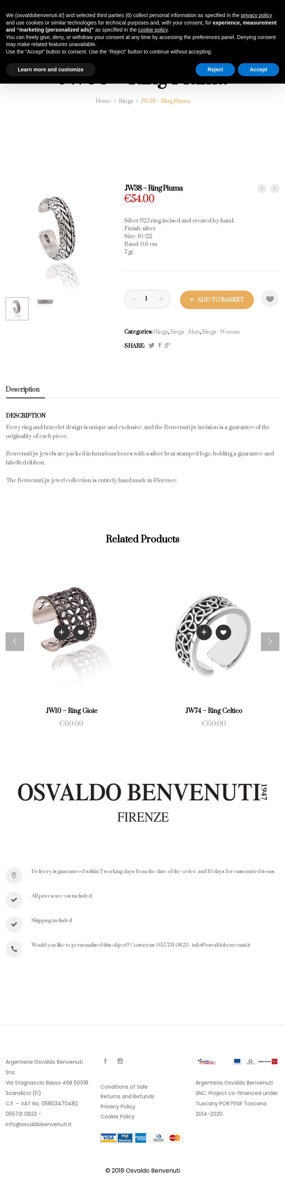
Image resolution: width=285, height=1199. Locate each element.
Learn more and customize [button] (50, 69)
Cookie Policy (118, 1115)
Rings (161, 331)
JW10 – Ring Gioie (71, 711)
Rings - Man (185, 331)
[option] (59, 238)
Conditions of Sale (124, 1086)
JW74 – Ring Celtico (213, 711)
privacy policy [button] (256, 15)
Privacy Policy (118, 1105)
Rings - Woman (221, 331)
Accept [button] (258, 69)
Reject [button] (215, 69)
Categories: (138, 331)
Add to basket (220, 299)
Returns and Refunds (127, 1095)
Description (22, 389)
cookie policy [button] (152, 30)
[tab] (25, 389)
